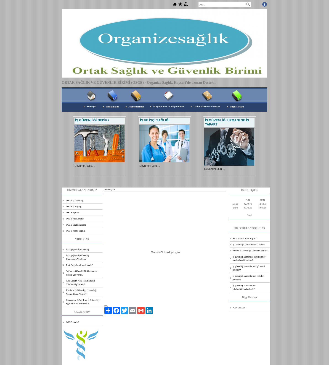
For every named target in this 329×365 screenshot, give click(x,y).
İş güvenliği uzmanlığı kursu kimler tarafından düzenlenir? (249, 259)
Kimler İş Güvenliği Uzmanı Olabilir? (250, 250)
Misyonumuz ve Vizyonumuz (168, 106)
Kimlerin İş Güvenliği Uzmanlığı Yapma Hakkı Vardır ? (81, 292)
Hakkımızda (112, 106)
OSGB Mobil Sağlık (75, 230)
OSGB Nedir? (72, 322)
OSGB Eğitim (72, 212)
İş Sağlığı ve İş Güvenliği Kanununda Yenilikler (77, 257)
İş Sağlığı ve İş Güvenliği (77, 249)
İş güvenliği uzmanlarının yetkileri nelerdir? (248, 278)
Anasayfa (91, 106)
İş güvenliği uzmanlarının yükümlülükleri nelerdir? (244, 287)
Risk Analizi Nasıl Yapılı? (244, 238)
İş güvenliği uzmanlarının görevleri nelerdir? (249, 268)
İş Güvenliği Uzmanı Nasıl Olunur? (249, 244)
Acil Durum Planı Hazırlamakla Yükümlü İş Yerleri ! (80, 282)
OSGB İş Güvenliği (75, 200)
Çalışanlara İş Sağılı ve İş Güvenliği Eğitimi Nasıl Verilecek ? (82, 302)
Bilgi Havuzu (237, 106)
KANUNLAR (239, 307)
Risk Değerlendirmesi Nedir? (79, 265)
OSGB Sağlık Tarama (76, 225)
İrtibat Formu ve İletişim (207, 106)
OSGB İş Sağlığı (73, 206)
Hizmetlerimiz (136, 106)
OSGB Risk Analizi (75, 218)
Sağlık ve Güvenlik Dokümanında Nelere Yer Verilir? (81, 273)
